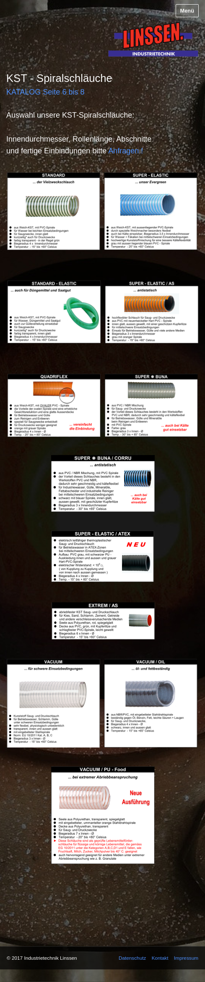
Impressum (186, 958)
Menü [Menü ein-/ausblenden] (187, 11)
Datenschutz (132, 958)
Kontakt (160, 958)
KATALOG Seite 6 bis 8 (45, 92)
